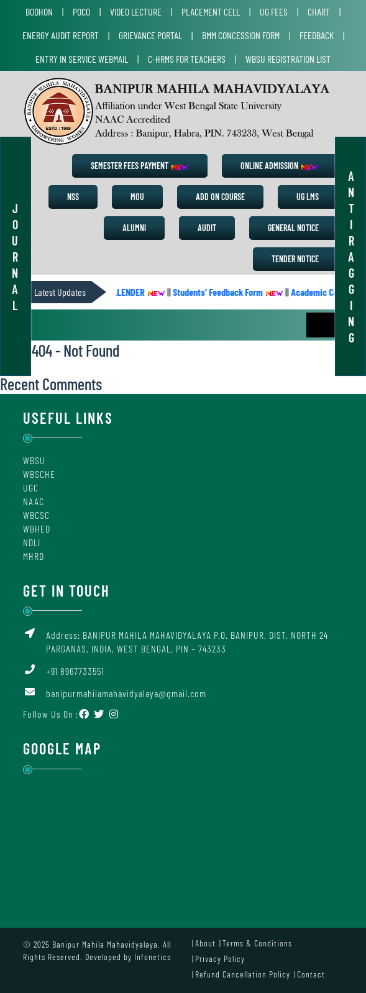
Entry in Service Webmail (81, 59)
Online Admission (279, 165)
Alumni (134, 227)
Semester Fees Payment (140, 165)
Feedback (317, 35)
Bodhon (39, 11)
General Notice (293, 227)
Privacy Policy (220, 958)
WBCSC (36, 515)
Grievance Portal (150, 35)
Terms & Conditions (257, 943)
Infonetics (152, 956)
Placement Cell (210, 11)
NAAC (33, 501)
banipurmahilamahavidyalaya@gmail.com (126, 693)
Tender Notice (295, 259)
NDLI (31, 542)
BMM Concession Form (241, 35)
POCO (81, 11)
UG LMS (307, 196)
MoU (137, 196)
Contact (311, 974)
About (205, 943)
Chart (319, 11)
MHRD (33, 556)
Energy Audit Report (60, 35)
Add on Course (220, 196)
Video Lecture (136, 11)
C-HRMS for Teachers (187, 59)
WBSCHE (39, 474)
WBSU (34, 460)
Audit (207, 227)
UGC (31, 487)
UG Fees (274, 11)
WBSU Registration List (288, 59)
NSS (73, 196)
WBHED (36, 528)
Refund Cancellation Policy (242, 974)
